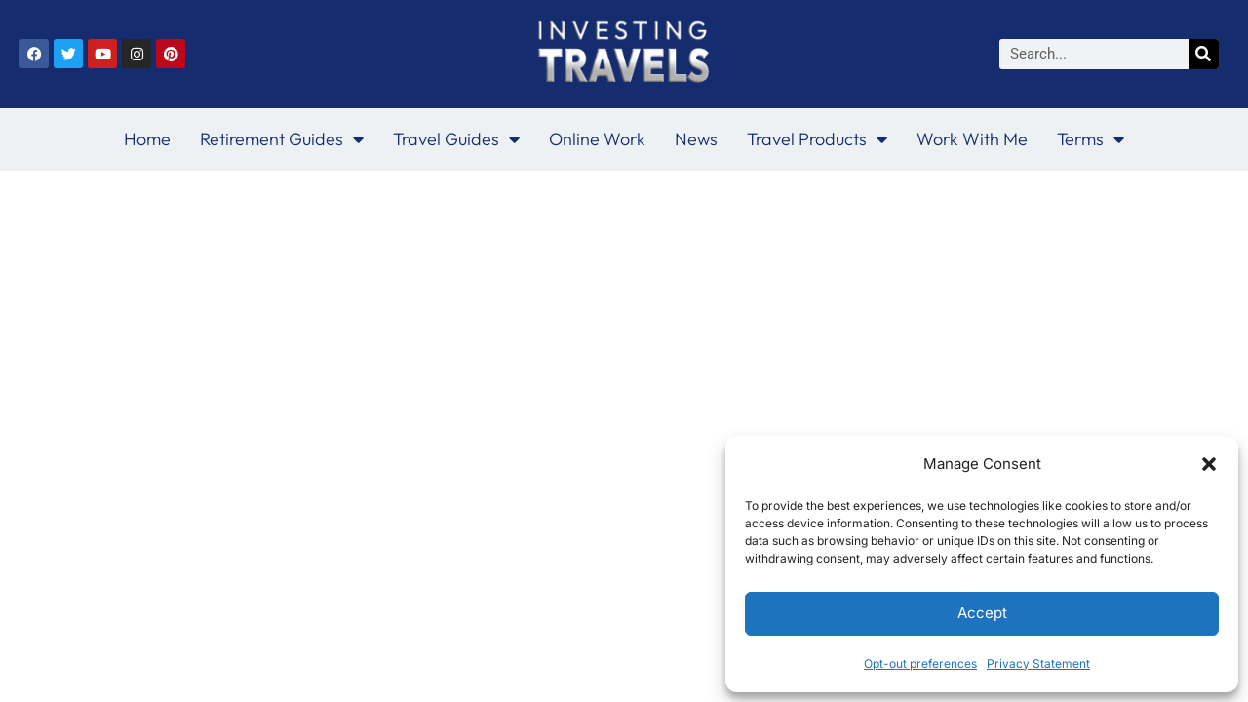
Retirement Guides (282, 139)
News (696, 139)
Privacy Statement (1038, 663)
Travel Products (817, 139)
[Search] (1204, 54)
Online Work (597, 139)
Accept (982, 613)
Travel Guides (456, 139)
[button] (1209, 464)
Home (147, 139)
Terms (1090, 139)
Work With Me (972, 139)
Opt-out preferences (920, 663)
